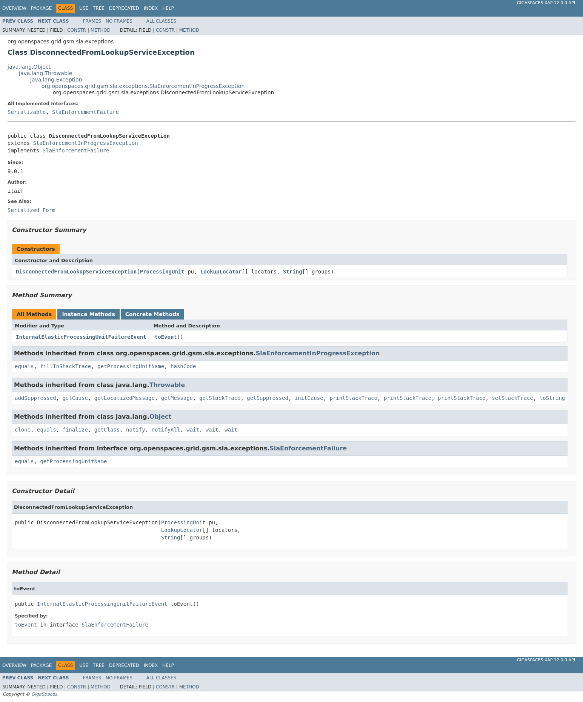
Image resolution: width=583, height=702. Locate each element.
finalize (75, 430)
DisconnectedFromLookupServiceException (76, 272)
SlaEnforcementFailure (85, 112)
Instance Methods (88, 314)
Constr (76, 30)
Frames (92, 21)
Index (151, 8)
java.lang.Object (29, 67)
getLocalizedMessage (124, 398)
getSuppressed (267, 398)
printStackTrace (353, 398)
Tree (99, 8)
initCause (309, 398)
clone (23, 430)
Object (160, 416)
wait (192, 430)
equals (24, 366)
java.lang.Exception (56, 80)
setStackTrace (512, 398)
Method (101, 30)
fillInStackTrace (65, 366)
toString (552, 398)
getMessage (177, 398)
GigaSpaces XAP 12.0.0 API (546, 2)
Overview (14, 8)
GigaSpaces (44, 694)
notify (135, 430)
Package (41, 8)
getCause (75, 398)
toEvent (166, 337)
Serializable (27, 112)
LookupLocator (221, 272)
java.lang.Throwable (45, 73)
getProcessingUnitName (130, 366)
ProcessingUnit (162, 272)
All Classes (161, 21)
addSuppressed (35, 398)
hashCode (183, 366)
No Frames (119, 21)
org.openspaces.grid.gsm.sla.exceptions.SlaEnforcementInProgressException (143, 86)
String (292, 272)
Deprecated (124, 8)
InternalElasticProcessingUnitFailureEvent (81, 337)
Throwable (167, 385)
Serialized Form (31, 210)
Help (168, 8)
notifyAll (165, 430)
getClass (107, 430)
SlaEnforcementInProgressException (85, 143)
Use (83, 8)
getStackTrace (220, 398)
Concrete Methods (152, 314)
